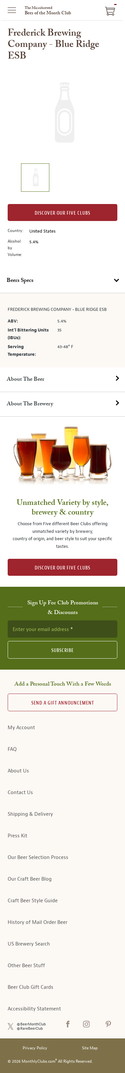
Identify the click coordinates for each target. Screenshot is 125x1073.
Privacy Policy (35, 1048)
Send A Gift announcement (62, 703)
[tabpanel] (62, 330)
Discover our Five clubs (62, 213)
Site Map (90, 1048)
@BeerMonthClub (31, 1024)
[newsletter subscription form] (62, 629)
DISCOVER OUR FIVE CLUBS (62, 567)
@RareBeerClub (30, 1028)
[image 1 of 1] (35, 178)
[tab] (62, 281)
